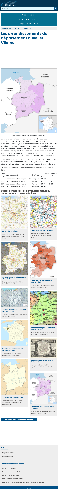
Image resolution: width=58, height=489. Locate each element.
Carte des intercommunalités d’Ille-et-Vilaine (41, 281)
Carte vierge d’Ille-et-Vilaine (12, 396)
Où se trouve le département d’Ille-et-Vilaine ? (12, 348)
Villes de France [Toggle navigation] (29, 15)
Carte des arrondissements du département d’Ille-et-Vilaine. (29, 135)
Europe (9, 28)
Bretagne (20, 28)
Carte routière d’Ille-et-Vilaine (42, 230)
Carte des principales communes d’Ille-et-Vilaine (43, 327)
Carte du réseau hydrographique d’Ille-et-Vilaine (14, 309)
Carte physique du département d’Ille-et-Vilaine (14, 277)
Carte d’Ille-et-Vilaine (10, 231)
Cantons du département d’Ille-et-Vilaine (42, 405)
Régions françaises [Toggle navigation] (29, 23)
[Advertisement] (29, 57)
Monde (4, 28)
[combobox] (27, 8)
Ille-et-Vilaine (27, 28)
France (14, 28)
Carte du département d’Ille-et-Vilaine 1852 (42, 359)
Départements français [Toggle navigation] (29, 19)
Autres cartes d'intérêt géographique (19, 419)
